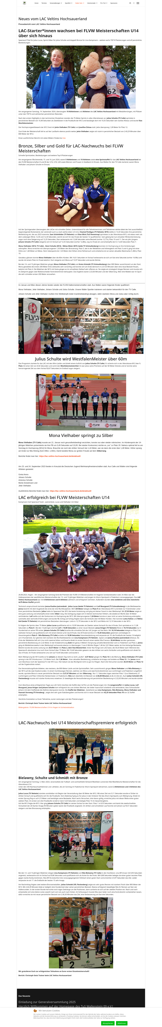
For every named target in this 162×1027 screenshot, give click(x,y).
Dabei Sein (78, 3)
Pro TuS (103, 3)
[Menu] (138, 3)
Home (36, 3)
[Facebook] (130, 3)
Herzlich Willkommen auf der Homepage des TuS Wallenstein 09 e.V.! (65, 1006)
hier (64, 138)
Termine (44, 3)
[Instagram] (134, 3)
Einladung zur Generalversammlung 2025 (47, 1002)
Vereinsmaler (91, 3)
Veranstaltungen (55, 3)
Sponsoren (113, 3)
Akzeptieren (108, 1023)
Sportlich (68, 3)
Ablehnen (122, 1023)
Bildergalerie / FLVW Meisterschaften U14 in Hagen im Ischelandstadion (46, 707)
